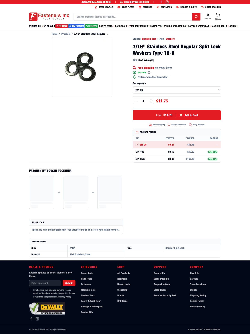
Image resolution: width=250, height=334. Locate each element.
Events (193, 289)
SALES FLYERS (125, 7)
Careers (194, 278)
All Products (123, 273)
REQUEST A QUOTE (186, 7)
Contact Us (159, 273)
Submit (69, 282)
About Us (194, 273)
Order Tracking (161, 278)
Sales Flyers (160, 289)
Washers (170, 38)
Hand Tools (86, 278)
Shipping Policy (198, 295)
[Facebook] (31, 319)
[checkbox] (30, 290)
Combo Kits (87, 312)
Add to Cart (177, 115)
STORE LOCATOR (103, 7)
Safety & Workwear (91, 300)
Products (65, 33)
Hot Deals (122, 278)
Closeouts (122, 289)
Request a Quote (162, 284)
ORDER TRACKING (210, 7)
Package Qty (139, 83)
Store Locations (198, 284)
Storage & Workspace (92, 306)
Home (55, 33)
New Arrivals (123, 284)
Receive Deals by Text (165, 295)
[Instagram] (37, 319)
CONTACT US (164, 7)
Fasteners (86, 284)
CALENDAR (145, 7)
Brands (120, 295)
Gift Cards (122, 300)
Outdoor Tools (88, 295)
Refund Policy (197, 300)
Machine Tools (88, 289)
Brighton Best (149, 38)
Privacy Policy (64, 296)
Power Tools (87, 273)
